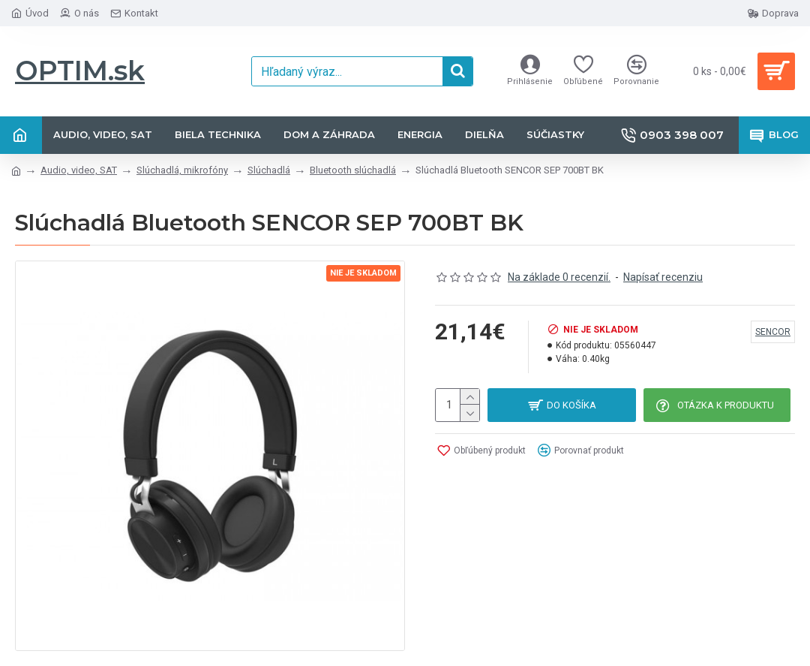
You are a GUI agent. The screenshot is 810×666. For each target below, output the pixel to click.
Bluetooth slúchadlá (353, 170)
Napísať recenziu (663, 277)
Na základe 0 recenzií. (559, 277)
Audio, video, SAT (78, 170)
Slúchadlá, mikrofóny (182, 170)
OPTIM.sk (80, 70)
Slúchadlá (269, 170)
